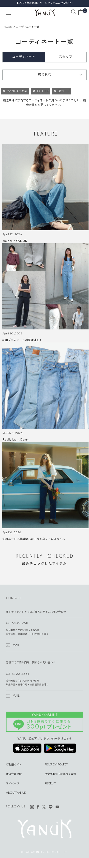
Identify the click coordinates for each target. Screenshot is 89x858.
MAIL (16, 645)
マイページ (12, 783)
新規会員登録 (14, 774)
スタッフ (65, 57)
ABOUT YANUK (16, 793)
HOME (8, 27)
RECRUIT (50, 783)
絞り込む (44, 75)
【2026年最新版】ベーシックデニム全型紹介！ (45, 3)
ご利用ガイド (14, 764)
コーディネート (23, 57)
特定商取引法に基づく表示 (60, 774)
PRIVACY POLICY (56, 764)
